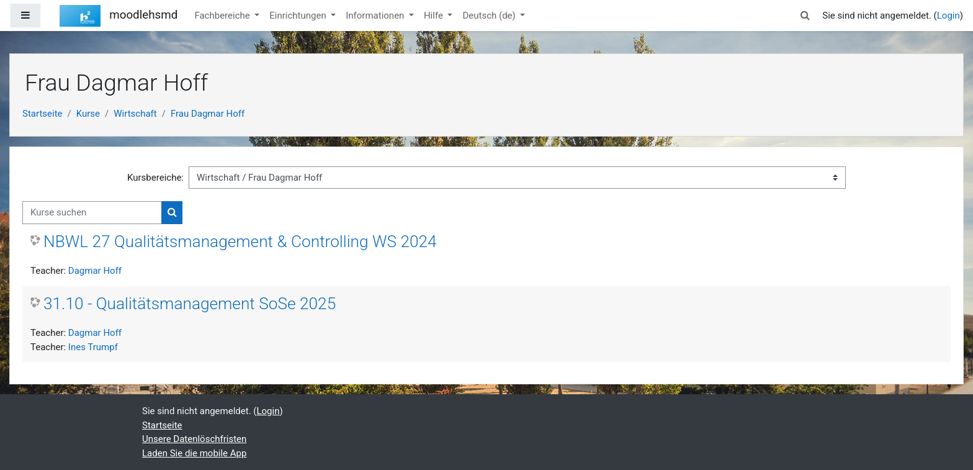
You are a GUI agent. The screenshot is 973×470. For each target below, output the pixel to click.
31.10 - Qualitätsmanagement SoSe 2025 (189, 303)
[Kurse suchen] (92, 212)
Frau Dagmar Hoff (207, 113)
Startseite (42, 113)
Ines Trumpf (93, 347)
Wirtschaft (135, 113)
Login (948, 15)
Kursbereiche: (155, 177)
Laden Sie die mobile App (194, 453)
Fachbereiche (223, 15)
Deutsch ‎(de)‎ (490, 15)
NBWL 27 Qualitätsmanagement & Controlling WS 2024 (240, 241)
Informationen (376, 15)
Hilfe (435, 15)
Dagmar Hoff (95, 270)
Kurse (88, 113)
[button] (804, 15)
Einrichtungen (298, 15)
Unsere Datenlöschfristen (194, 439)
